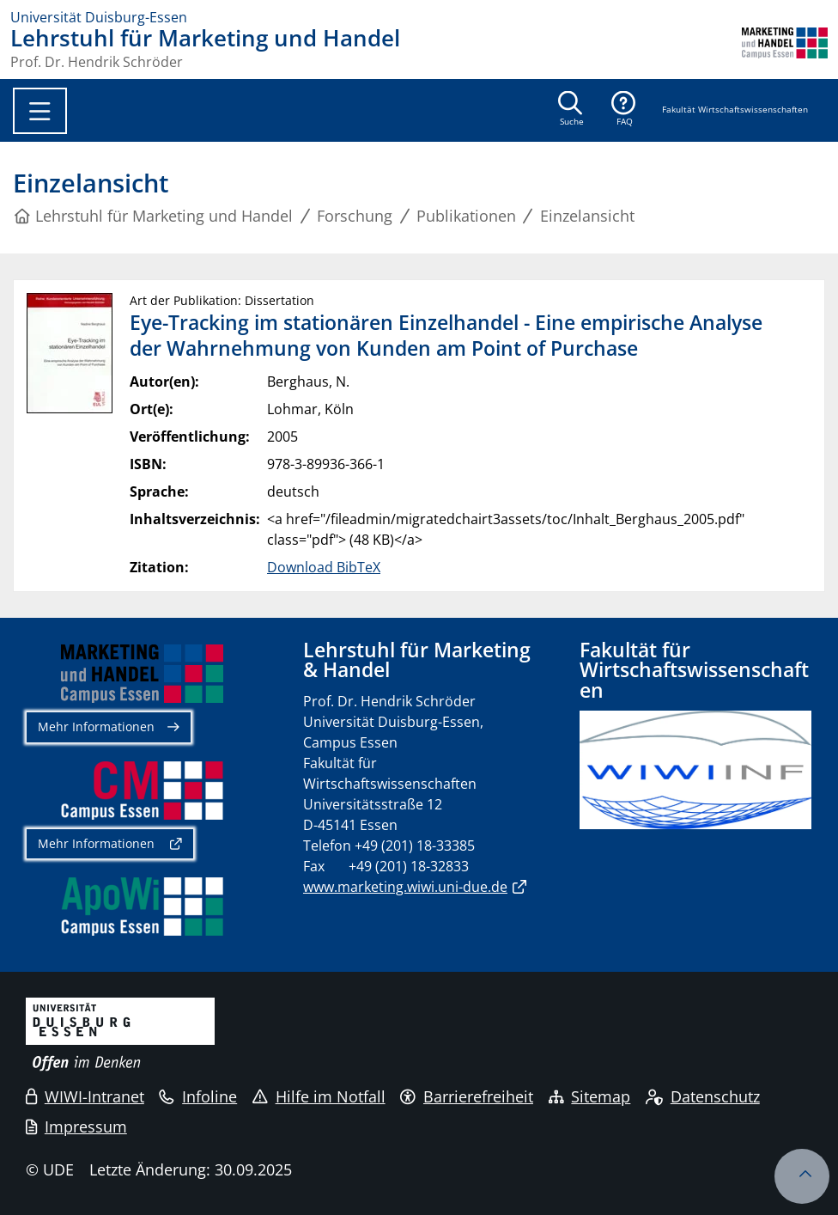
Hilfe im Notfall (319, 1096)
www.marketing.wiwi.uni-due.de (405, 886)
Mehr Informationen (96, 726)
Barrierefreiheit (466, 1096)
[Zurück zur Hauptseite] (785, 48)
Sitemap (590, 1096)
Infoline (198, 1096)
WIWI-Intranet (85, 1096)
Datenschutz (703, 1096)
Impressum (76, 1126)
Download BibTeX (323, 567)
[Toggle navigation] (40, 111)
